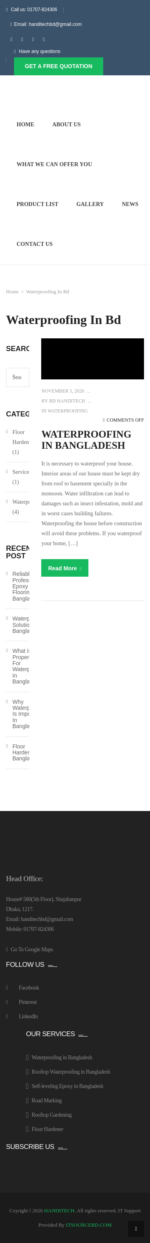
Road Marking (47, 1101)
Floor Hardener (22, 437)
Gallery (90, 204)
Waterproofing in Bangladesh (62, 1057)
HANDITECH (59, 1211)
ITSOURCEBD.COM (89, 1225)
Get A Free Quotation (58, 66)
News (130, 204)
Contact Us (35, 244)
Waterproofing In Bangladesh (86, 440)
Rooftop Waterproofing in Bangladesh (71, 1072)
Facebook (29, 988)
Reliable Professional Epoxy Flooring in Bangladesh (27, 586)
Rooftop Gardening (52, 1115)
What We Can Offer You (54, 164)
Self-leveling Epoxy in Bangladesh (67, 1086)
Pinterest (28, 1002)
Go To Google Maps (32, 949)
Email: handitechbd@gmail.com (48, 24)
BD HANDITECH (66, 401)
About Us (66, 125)
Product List (37, 204)
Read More (64, 568)
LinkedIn (28, 1016)
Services (21, 472)
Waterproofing (68, 411)
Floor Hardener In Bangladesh (27, 753)
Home (25, 125)
